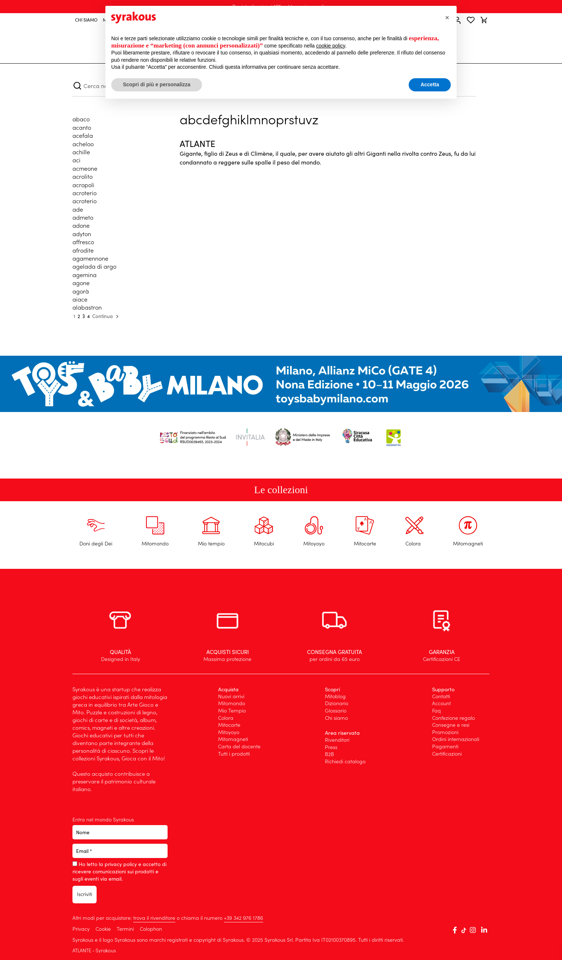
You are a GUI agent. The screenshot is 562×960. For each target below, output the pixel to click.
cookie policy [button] (330, 46)
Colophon (151, 928)
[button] (447, 17)
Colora (225, 717)
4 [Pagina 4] (88, 316)
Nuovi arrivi (231, 696)
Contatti (441, 696)
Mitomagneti (233, 738)
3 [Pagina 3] (83, 316)
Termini (125, 928)
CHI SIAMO (86, 19)
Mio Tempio (232, 710)
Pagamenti (445, 746)
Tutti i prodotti (234, 753)
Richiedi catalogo (345, 761)
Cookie (103, 928)
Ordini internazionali (455, 738)
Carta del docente (239, 746)
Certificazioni (447, 753)
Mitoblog (335, 696)
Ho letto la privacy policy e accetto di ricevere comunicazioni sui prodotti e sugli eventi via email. (119, 871)
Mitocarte (229, 724)
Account (441, 703)
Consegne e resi (450, 724)
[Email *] (120, 851)
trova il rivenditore (154, 917)
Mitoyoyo (228, 732)
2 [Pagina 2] (79, 316)
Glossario (335, 710)
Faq (436, 710)
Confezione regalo (453, 717)
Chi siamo (336, 717)
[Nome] (120, 832)
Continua (106, 316)
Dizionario (336, 703)
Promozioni (445, 732)
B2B (329, 753)
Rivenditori (337, 739)
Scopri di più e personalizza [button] (156, 84)
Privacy (81, 928)
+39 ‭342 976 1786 (243, 917)
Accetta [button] (429, 84)
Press (331, 747)
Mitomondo (231, 703)
